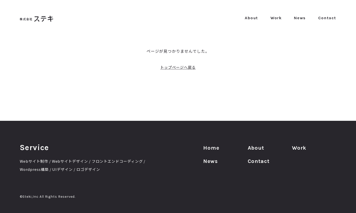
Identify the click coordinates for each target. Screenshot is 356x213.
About (251, 18)
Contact (327, 18)
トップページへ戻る (178, 67)
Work (276, 18)
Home (212, 149)
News (300, 18)
